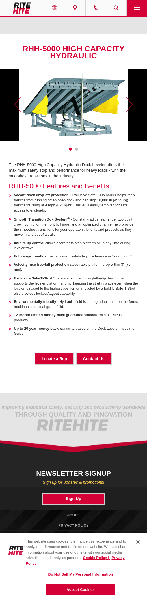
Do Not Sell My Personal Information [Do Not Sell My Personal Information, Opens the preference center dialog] (80, 578)
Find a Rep (75, 8)
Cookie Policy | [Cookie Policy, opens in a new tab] (96, 561)
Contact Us (94, 358)
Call (96, 8)
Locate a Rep (54, 358)
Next (129, 105)
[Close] (138, 545)
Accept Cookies (80, 593)
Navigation (137, 8)
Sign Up (73, 498)
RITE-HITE (22, 8)
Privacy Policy (74, 525)
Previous (17, 105)
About (73, 515)
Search (116, 8)
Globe (54, 8)
